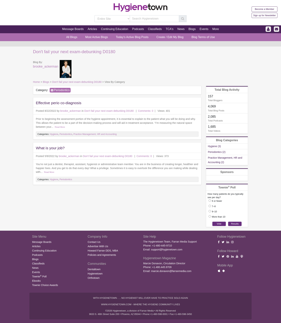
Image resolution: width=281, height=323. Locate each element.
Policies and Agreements (102, 254)
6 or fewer (217, 201)
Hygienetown (95, 273)
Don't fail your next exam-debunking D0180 (74, 51)
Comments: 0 (145, 110)
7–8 (214, 206)
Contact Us (94, 242)
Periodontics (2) (216, 152)
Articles (36, 246)
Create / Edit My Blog (170, 37)
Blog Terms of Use (203, 37)
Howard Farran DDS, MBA (103, 250)
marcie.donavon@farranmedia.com (171, 271)
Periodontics (62, 90)
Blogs (46, 81)
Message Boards (41, 242)
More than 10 (218, 216)
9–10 (214, 211)
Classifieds (38, 263)
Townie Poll (39, 276)
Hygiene (54, 134)
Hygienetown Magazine (159, 258)
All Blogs (71, 37)
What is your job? (50, 148)
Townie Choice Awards (45, 285)
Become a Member (264, 9)
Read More (60, 127)
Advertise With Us (98, 246)
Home (36, 81)
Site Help (149, 236)
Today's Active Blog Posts (132, 37)
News (35, 267)
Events (36, 272)
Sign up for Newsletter (264, 15)
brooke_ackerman (45, 66)
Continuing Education (44, 250)
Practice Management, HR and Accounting (95, 134)
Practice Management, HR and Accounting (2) (225, 160)
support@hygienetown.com (166, 249)
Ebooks (36, 280)
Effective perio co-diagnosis (58, 103)
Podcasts (37, 254)
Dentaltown (94, 269)
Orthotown (93, 277)
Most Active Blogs (96, 37)
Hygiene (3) (214, 146)
